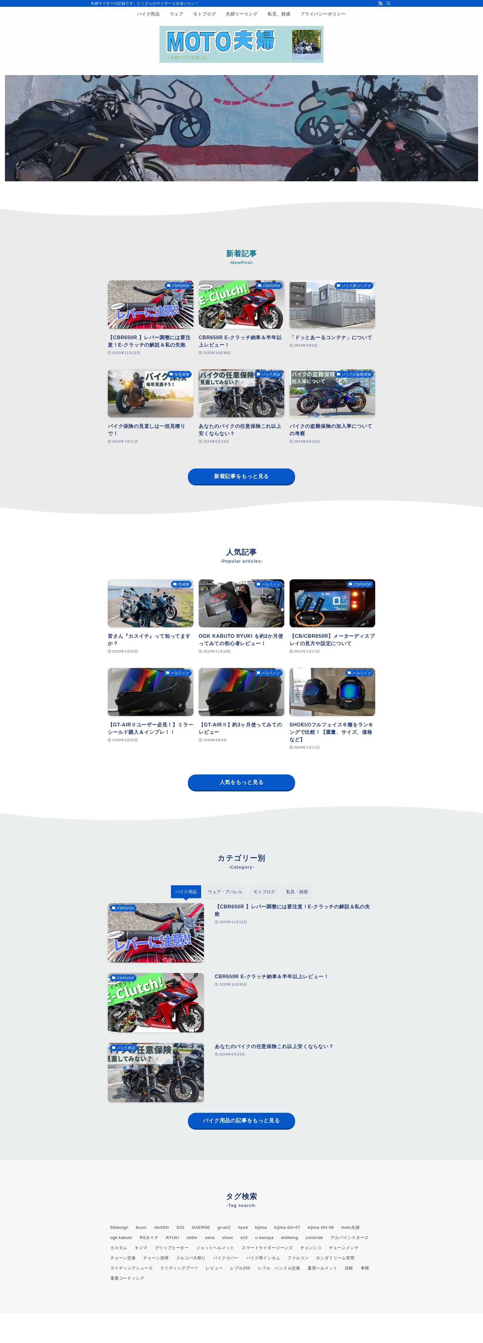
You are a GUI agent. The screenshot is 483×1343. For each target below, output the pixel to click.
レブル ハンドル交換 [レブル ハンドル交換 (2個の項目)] (279, 1268)
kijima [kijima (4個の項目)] (261, 1227)
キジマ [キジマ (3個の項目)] (141, 1247)
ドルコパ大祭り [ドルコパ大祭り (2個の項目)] (191, 1258)
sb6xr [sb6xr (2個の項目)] (192, 1237)
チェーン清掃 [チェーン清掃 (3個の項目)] (156, 1258)
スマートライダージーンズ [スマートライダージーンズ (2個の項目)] (267, 1247)
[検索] (388, 3)
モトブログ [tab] (264, 891)
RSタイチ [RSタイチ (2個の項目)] (149, 1237)
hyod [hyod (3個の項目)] (243, 1227)
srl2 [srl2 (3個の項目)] (244, 1237)
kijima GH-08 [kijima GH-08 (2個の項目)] (321, 1227)
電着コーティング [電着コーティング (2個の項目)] (127, 1278)
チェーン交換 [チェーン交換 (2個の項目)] (123, 1258)
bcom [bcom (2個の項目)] (141, 1227)
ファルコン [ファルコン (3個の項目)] (298, 1258)
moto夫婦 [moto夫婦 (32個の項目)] (350, 1227)
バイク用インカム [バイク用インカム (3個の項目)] (263, 1258)
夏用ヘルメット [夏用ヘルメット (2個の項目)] (323, 1268)
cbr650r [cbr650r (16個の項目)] (161, 1227)
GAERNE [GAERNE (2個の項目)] (201, 1227)
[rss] (380, 3)
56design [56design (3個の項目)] (119, 1227)
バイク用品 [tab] (186, 891)
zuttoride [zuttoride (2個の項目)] (314, 1237)
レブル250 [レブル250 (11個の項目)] (240, 1268)
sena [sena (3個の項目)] (210, 1237)
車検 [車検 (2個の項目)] (365, 1268)
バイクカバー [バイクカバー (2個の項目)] (226, 1258)
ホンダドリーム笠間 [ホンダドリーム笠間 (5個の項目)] (335, 1258)
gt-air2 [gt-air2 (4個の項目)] (223, 1227)
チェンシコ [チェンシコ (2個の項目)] (311, 1247)
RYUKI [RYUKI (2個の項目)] (173, 1237)
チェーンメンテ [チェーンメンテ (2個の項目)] (344, 1247)
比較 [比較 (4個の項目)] (349, 1268)
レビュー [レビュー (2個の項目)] (214, 1268)
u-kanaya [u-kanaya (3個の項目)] (264, 1237)
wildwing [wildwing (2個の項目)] (289, 1237)
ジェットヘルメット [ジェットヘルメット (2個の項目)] (215, 1247)
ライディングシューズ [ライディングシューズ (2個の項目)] (131, 1268)
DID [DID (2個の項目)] (181, 1227)
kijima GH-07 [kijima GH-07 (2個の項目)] (287, 1227)
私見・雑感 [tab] (297, 891)
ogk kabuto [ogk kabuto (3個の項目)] (121, 1237)
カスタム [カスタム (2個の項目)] (118, 1247)
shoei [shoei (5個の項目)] (227, 1237)
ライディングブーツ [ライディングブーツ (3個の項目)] (179, 1268)
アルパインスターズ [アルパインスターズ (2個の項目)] (350, 1237)
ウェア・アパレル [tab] (225, 891)
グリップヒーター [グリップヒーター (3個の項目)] (172, 1247)
